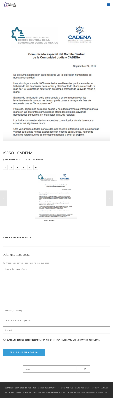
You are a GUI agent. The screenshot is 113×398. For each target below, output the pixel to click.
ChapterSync (92, 388)
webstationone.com (97, 392)
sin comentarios (34, 159)
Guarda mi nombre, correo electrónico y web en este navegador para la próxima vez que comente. (53, 340)
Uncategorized (23, 238)
